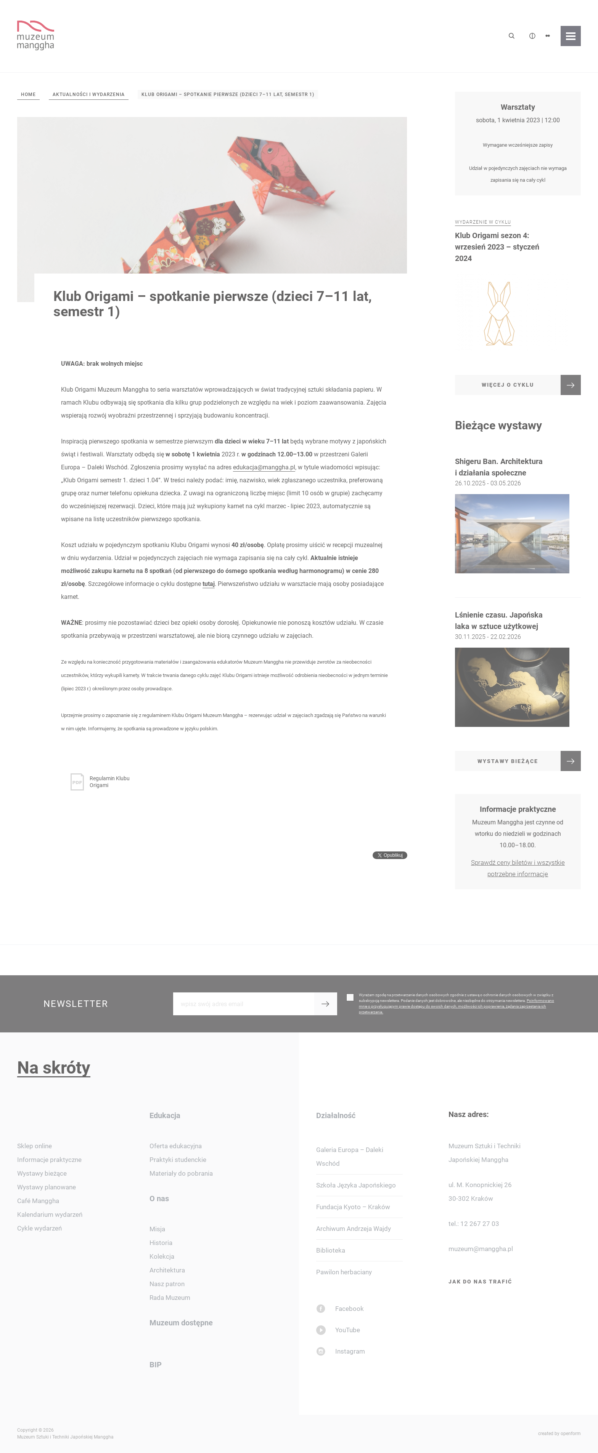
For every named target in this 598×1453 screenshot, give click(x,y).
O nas (159, 1198)
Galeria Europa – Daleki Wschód (349, 1156)
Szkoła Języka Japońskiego (356, 1185)
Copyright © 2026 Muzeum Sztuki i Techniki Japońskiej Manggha (65, 1433)
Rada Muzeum (170, 1297)
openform (571, 1433)
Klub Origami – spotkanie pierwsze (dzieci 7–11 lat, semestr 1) (227, 94)
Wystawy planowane (46, 1187)
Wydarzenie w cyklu (483, 238)
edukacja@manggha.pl (264, 467)
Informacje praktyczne (49, 1159)
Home (28, 94)
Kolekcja (162, 1256)
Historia (161, 1243)
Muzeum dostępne (181, 1322)
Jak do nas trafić (480, 1282)
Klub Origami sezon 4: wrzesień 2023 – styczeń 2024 (497, 263)
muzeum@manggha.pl (480, 1249)
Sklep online (34, 1146)
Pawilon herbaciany (344, 1272)
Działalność (335, 1115)
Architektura (167, 1270)
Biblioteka (330, 1250)
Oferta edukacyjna (176, 1146)
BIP (156, 1364)
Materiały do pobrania (181, 1173)
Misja (157, 1229)
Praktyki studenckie (178, 1159)
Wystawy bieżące (42, 1173)
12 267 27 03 (479, 1223)
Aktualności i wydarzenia (89, 94)
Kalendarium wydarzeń (49, 1214)
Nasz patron (167, 1284)
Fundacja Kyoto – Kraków (353, 1207)
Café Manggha (38, 1201)
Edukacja (165, 1115)
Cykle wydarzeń (39, 1228)
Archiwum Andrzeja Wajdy (353, 1228)
